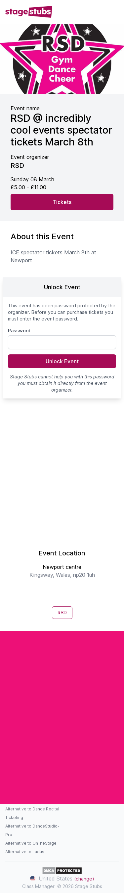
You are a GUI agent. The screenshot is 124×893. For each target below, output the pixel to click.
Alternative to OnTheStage (31, 843)
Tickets (62, 202)
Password (19, 330)
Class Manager (38, 886)
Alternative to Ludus (24, 851)
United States (62, 878)
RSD (62, 612)
